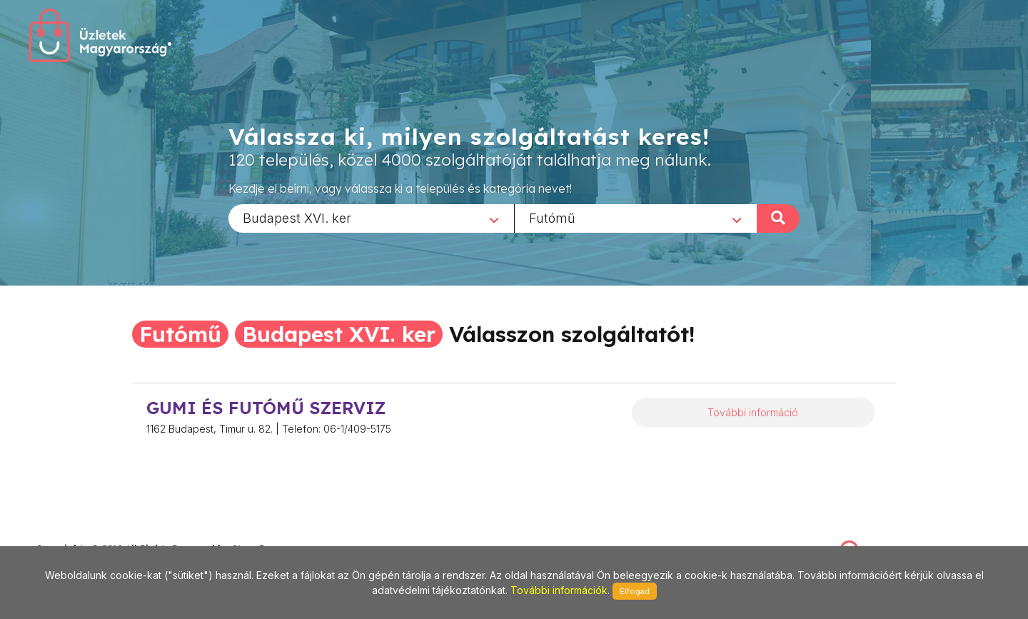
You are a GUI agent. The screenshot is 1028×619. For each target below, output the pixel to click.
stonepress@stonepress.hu (93, 533)
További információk (559, 590)
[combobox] (371, 217)
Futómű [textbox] (552, 217)
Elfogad (635, 591)
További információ (752, 412)
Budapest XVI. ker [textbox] (297, 217)
